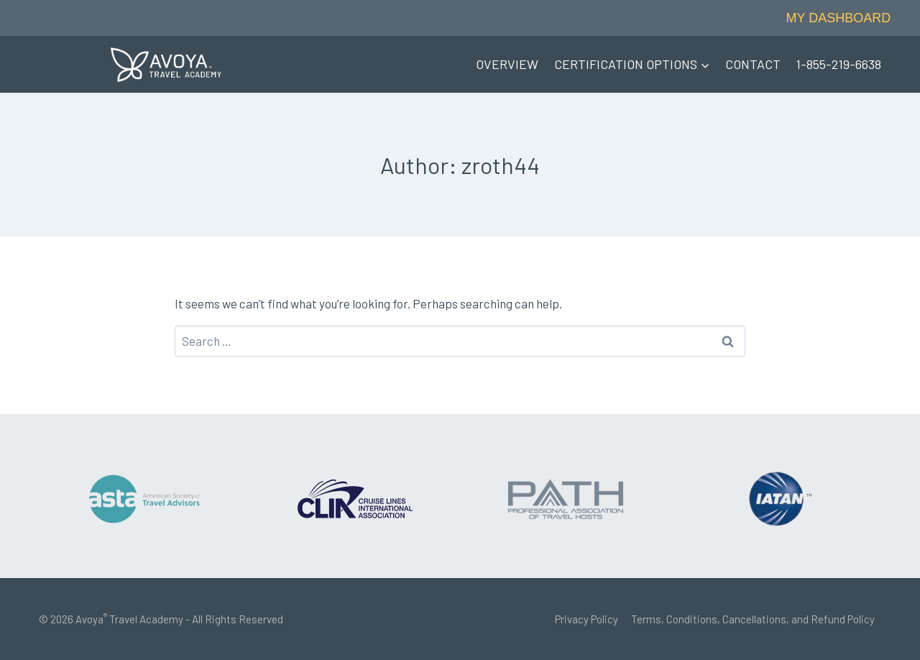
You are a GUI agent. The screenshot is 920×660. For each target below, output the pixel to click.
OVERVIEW (507, 64)
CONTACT (753, 64)
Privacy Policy (586, 619)
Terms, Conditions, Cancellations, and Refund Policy (753, 619)
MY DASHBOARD (838, 18)
